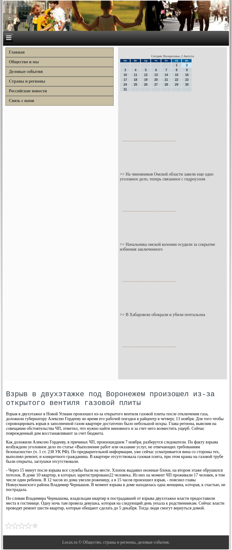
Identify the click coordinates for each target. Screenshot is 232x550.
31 (125, 89)
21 (166, 79)
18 (135, 79)
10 (125, 75)
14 (166, 75)
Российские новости (28, 91)
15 (176, 75)
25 (135, 84)
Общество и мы (24, 62)
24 (125, 84)
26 (145, 84)
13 (156, 75)
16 (186, 75)
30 (186, 84)
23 (186, 79)
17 (125, 79)
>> (122, 174)
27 (156, 84)
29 (176, 84)
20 (156, 79)
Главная (16, 52)
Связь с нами (21, 100)
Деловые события (26, 71)
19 (145, 79)
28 (166, 84)
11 (135, 75)
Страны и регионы (27, 81)
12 (145, 75)
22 (176, 79)
